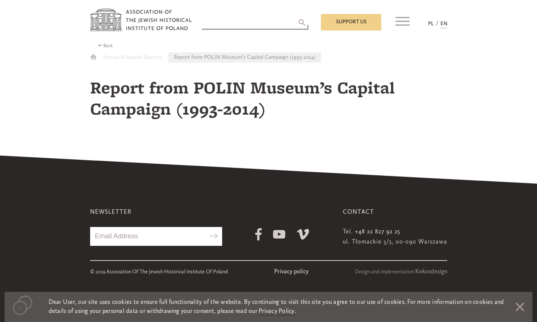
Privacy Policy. (277, 311)
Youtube (279, 234)
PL (431, 23)
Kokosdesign (431, 272)
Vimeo (303, 234)
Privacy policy (291, 272)
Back (108, 46)
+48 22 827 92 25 (377, 232)
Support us (351, 22)
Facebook (258, 234)
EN (443, 23)
